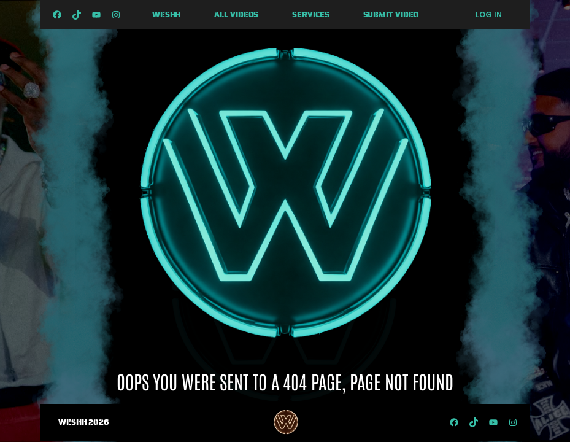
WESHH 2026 (83, 422)
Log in (488, 14)
